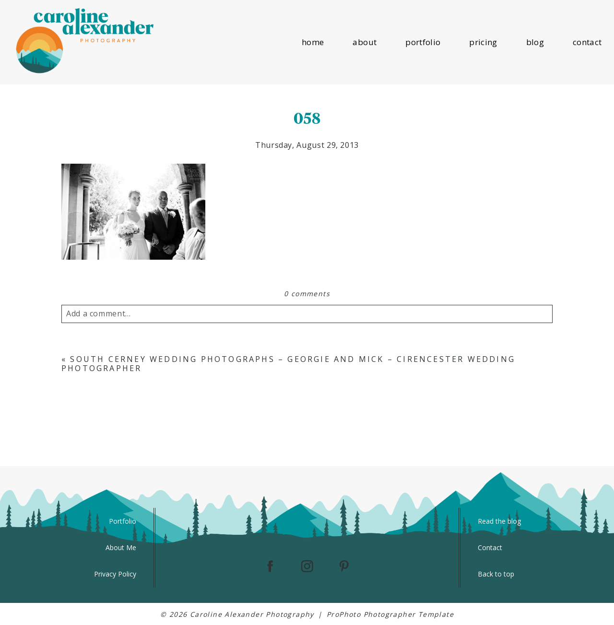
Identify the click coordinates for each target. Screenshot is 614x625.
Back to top (496, 573)
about (365, 42)
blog (535, 42)
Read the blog (499, 521)
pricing (483, 42)
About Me (121, 547)
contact (587, 42)
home (313, 42)
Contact (490, 547)
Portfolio (122, 521)
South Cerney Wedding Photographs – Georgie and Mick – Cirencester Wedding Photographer (288, 363)
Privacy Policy (115, 573)
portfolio (422, 42)
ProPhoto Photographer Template (390, 614)
